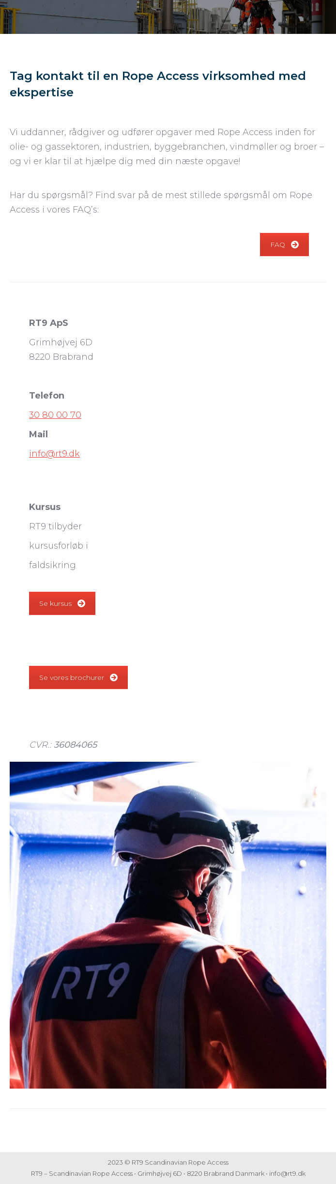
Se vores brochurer (78, 677)
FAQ (284, 244)
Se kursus (62, 603)
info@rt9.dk (54, 453)
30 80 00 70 (55, 415)
